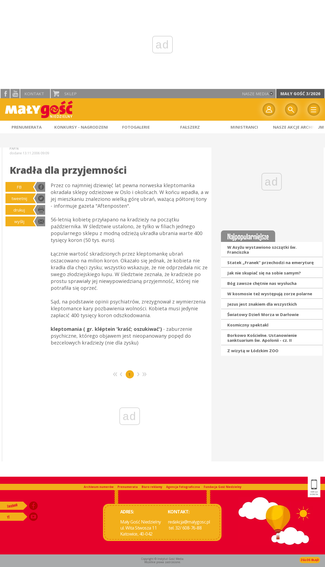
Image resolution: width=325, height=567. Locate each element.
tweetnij (19, 198)
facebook (5, 93)
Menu (313, 109)
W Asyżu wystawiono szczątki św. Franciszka (262, 249)
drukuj (19, 210)
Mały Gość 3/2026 (300, 93)
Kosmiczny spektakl (247, 324)
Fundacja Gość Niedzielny (222, 487)
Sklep (70, 93)
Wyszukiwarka (291, 109)
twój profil (269, 109)
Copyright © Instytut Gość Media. (162, 559)
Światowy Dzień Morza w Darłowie (263, 314)
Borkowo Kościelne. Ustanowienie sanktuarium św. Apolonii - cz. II (262, 338)
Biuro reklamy (152, 487)
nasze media (255, 93)
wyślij (19, 221)
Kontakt (34, 93)
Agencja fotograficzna (183, 487)
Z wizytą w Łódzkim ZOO (252, 350)
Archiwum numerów (99, 487)
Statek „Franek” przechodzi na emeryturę (270, 262)
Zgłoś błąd (310, 560)
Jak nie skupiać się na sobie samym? (264, 272)
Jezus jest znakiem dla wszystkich (262, 304)
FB (19, 187)
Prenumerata (127, 487)
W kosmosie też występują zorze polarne (269, 293)
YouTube (15, 93)
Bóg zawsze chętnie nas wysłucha (262, 283)
